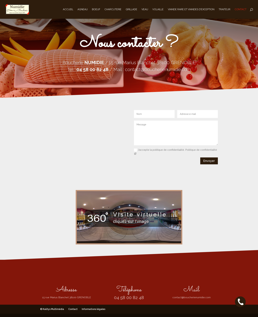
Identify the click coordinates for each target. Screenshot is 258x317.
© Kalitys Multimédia (52, 309)
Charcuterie (112, 9)
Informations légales (93, 309)
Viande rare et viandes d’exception (191, 9)
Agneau (82, 9)
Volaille (158, 9)
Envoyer (209, 161)
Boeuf (96, 9)
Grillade (131, 9)
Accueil (68, 9)
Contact (240, 9)
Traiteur (224, 9)
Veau (145, 9)
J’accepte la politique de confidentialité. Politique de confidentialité (175, 152)
